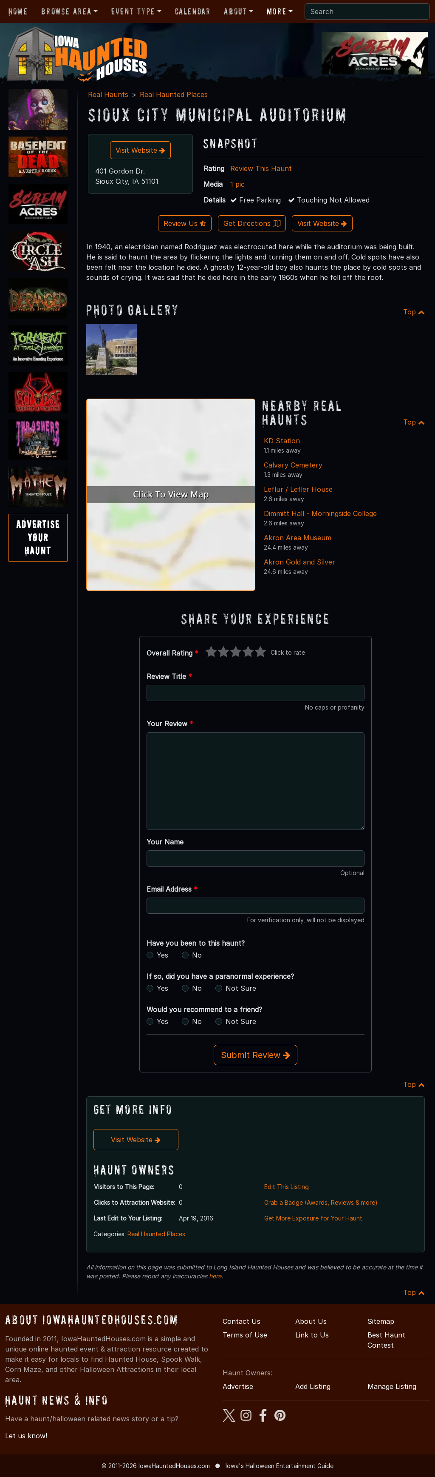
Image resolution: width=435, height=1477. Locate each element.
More (276, 11)
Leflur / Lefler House (298, 489)
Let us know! (26, 1435)
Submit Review (255, 1055)
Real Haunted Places (174, 94)
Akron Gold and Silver (299, 562)
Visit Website (140, 150)
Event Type (133, 11)
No (197, 955)
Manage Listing (391, 1386)
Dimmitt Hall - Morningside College (320, 513)
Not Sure (241, 988)
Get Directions (251, 223)
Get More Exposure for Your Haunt (313, 1218)
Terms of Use (245, 1335)
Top (414, 312)
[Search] (367, 11)
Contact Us (241, 1321)
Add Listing (312, 1386)
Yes (162, 955)
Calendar (193, 11)
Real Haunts (108, 94)
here (215, 1276)
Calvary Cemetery (293, 465)
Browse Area (66, 11)
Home (18, 11)
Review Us (185, 223)
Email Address (172, 889)
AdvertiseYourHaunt (38, 537)
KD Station (282, 440)
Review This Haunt (261, 168)
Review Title (169, 676)
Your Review (170, 723)
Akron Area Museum (297, 537)
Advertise (238, 1386)
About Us (311, 1321)
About (235, 11)
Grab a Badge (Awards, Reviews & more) (321, 1202)
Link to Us (312, 1335)
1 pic (237, 184)
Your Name (165, 842)
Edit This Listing (286, 1186)
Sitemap (380, 1321)
